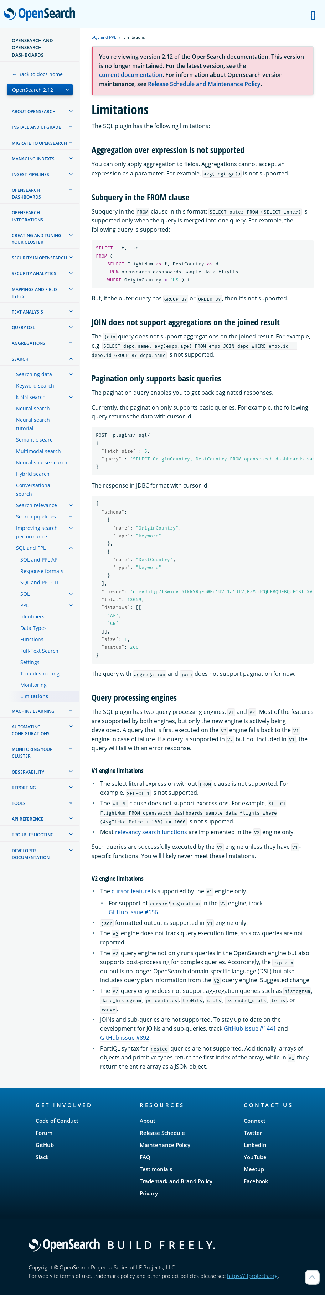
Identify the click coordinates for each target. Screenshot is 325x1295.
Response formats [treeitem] (41, 571)
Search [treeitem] (20, 359)
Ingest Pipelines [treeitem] (30, 175)
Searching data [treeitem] (34, 374)
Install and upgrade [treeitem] (36, 127)
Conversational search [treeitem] (34, 489)
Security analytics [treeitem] (34, 273)
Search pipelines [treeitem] (36, 516)
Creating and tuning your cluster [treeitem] (36, 238)
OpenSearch (41, 14)
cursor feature (131, 891)
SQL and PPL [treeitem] (31, 547)
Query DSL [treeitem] (23, 328)
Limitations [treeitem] (34, 696)
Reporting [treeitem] (24, 788)
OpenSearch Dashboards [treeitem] (26, 193)
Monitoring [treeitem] (33, 684)
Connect (254, 1120)
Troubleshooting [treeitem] (40, 673)
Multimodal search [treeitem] (38, 451)
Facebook (256, 1181)
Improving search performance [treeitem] (37, 532)
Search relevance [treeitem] (36, 505)
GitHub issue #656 (133, 912)
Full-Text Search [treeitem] (39, 650)
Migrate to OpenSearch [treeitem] (39, 143)
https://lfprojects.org (252, 1275)
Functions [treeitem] (31, 639)
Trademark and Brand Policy (176, 1181)
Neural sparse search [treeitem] (41, 462)
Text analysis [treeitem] (27, 312)
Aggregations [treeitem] (28, 343)
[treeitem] (71, 111)
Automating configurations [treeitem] (31, 730)
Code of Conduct (57, 1120)
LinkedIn (255, 1144)
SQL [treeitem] (25, 593)
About (147, 1120)
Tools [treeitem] (19, 803)
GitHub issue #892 (124, 1038)
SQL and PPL (104, 37)
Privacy (149, 1193)
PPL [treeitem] (24, 605)
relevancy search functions (151, 832)
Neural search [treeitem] (33, 408)
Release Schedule (162, 1132)
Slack (42, 1156)
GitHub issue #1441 (250, 1028)
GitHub (45, 1144)
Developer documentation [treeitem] (31, 854)
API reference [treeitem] (27, 819)
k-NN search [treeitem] (31, 397)
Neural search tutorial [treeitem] (33, 424)
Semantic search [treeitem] (36, 439)
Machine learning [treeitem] (33, 711)
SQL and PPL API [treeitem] (39, 559)
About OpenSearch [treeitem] (34, 112)
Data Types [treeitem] (33, 628)
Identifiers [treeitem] (32, 616)
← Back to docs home (37, 74)
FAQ (145, 1156)
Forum (44, 1132)
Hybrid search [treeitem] (33, 473)
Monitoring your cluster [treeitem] (32, 752)
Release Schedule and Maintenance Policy (204, 84)
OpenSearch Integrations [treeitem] (27, 216)
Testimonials (156, 1169)
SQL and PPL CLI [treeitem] (39, 582)
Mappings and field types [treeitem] (34, 292)
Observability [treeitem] (28, 772)
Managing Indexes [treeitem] (33, 159)
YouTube (255, 1156)
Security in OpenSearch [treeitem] (39, 258)
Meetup (254, 1169)
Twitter (253, 1132)
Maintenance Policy (165, 1144)
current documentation (130, 75)
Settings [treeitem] (30, 662)
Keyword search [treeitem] (35, 385)
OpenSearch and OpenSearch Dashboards (32, 47)
